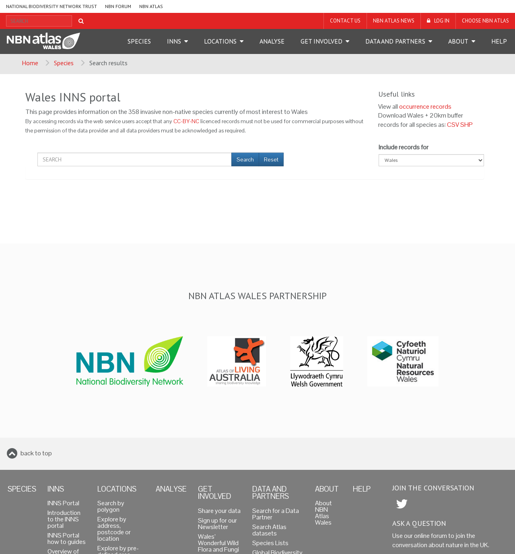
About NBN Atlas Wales (323, 513)
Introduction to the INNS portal (63, 519)
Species (139, 41)
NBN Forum (118, 6)
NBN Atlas (151, 6)
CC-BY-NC (186, 121)
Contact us (345, 20)
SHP (466, 124)
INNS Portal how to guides (66, 538)
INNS (174, 41)
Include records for (403, 147)
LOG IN (441, 20)
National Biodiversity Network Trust (51, 6)
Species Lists (270, 543)
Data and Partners (395, 41)
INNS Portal (63, 503)
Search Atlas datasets (269, 530)
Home (30, 63)
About (458, 41)
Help (499, 41)
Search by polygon (110, 506)
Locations (220, 41)
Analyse (272, 41)
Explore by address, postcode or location (114, 529)
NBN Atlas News (393, 20)
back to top (36, 453)
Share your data (219, 510)
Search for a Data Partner (275, 513)
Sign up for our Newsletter (217, 523)
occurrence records (425, 106)
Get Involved (321, 41)
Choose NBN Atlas (485, 20)
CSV (453, 124)
